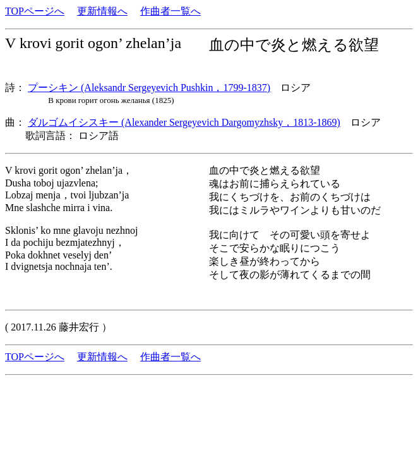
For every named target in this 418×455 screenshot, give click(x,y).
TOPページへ (34, 11)
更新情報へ (102, 11)
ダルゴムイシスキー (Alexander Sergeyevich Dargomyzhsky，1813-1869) (184, 122)
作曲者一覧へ (170, 11)
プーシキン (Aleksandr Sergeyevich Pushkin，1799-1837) (149, 87)
